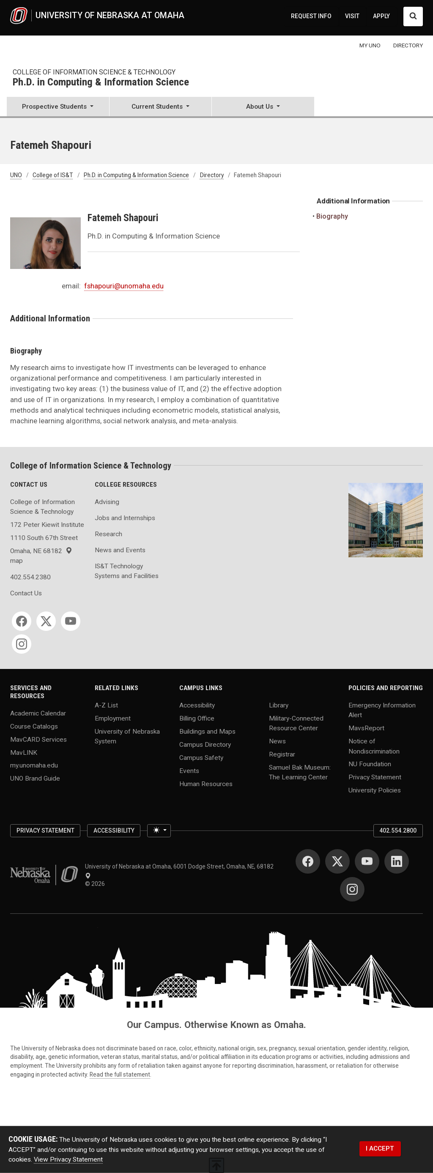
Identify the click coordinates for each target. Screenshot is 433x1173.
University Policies (374, 790)
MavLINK (23, 752)
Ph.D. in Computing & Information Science (101, 82)
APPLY (381, 16)
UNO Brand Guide (35, 778)
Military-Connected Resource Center (296, 723)
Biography (332, 216)
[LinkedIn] (396, 861)
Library (278, 705)
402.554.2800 (398, 830)
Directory (212, 175)
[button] (58, 107)
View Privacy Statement (68, 1159)
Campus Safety (201, 757)
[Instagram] (21, 644)
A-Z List (106, 705)
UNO (16, 175)
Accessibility (197, 705)
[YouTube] (70, 621)
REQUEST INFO (311, 16)
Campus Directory (205, 744)
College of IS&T (53, 175)
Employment (113, 718)
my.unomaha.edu (34, 765)
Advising (107, 502)
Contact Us (26, 593)
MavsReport (366, 728)
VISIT (352, 16)
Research (108, 534)
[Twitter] (46, 621)
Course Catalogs (34, 726)
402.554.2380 (30, 577)
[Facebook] (21, 621)
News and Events (120, 550)
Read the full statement (120, 1074)
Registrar (282, 754)
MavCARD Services (38, 739)
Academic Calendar (38, 713)
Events (189, 770)
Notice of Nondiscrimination (374, 746)
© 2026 (96, 883)
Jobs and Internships (125, 518)
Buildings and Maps (207, 731)
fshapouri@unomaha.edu (124, 286)
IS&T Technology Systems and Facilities (127, 571)
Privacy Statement (374, 777)
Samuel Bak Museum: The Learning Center (300, 772)
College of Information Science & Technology (94, 72)
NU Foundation (369, 764)
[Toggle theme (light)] (159, 830)
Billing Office (196, 718)
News (277, 741)
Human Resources (206, 783)
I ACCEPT (380, 1148)
